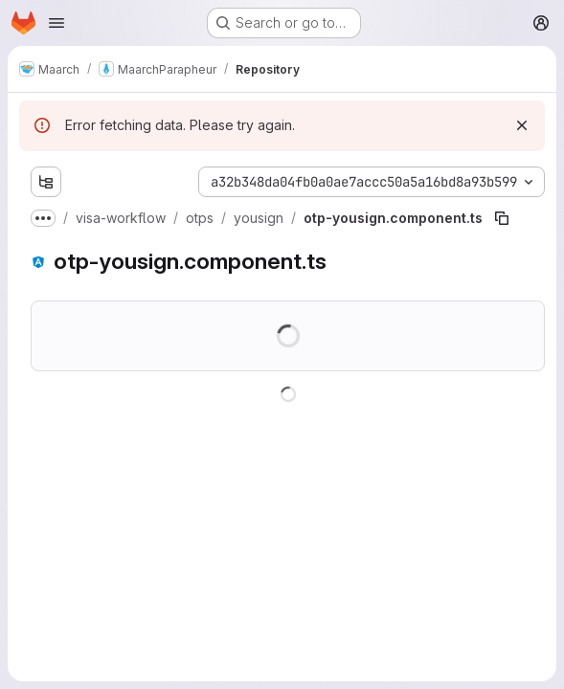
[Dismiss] (521, 125)
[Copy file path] (501, 218)
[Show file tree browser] (46, 182)
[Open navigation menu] (56, 23)
